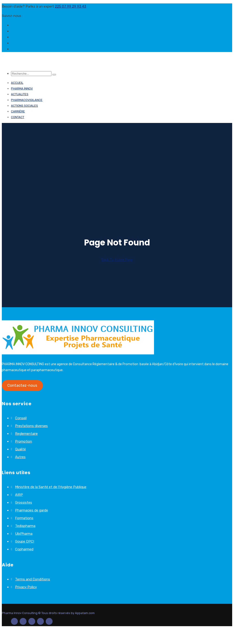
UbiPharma (23, 534)
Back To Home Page (117, 260)
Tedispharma (25, 526)
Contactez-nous (22, 385)
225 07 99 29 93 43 (70, 6)
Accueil (17, 82)
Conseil (21, 418)
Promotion (23, 441)
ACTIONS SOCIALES (24, 105)
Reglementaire (26, 434)
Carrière (18, 111)
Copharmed (24, 549)
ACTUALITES (19, 94)
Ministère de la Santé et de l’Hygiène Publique (50, 487)
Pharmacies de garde (31, 510)
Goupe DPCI (24, 541)
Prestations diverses (31, 426)
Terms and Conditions (32, 579)
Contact (17, 117)
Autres (20, 457)
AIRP (19, 495)
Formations (24, 518)
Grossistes (23, 502)
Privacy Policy (26, 587)
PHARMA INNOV (22, 88)
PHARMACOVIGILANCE (27, 100)
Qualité (20, 449)
